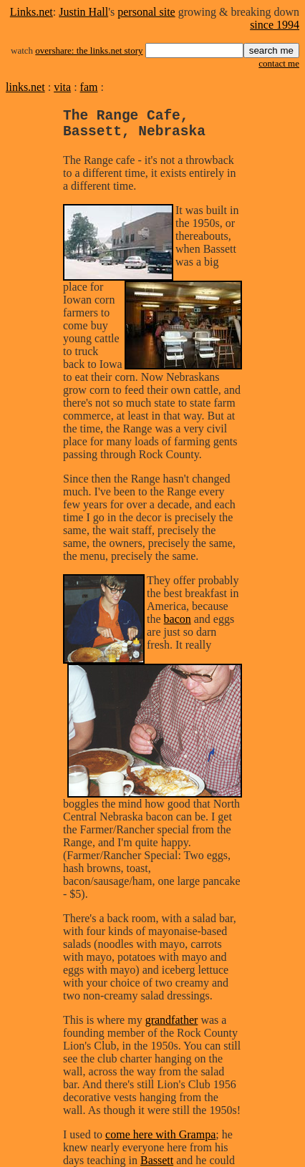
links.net (25, 87)
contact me (278, 63)
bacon (177, 626)
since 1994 (274, 25)
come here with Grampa (160, 1141)
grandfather (171, 1027)
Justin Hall (83, 12)
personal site (146, 12)
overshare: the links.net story (88, 50)
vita (62, 87)
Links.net (31, 12)
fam (89, 87)
